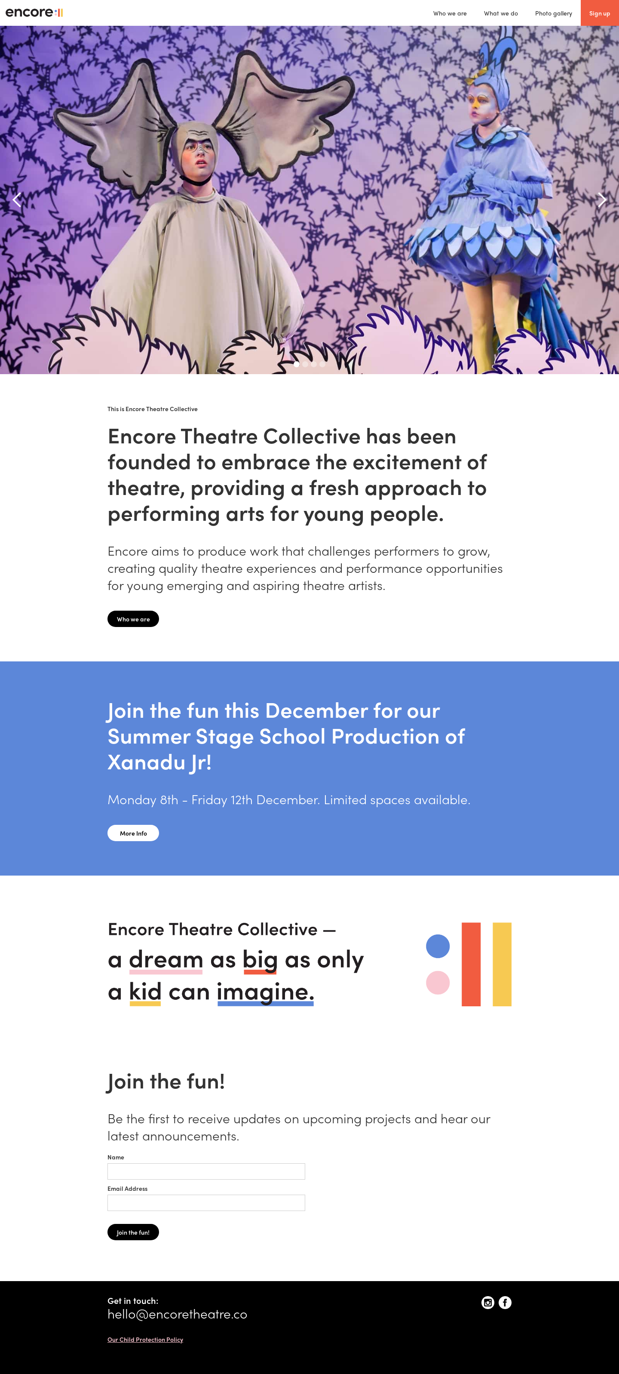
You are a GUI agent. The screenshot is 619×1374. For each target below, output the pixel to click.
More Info (133, 833)
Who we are (450, 13)
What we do (501, 13)
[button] (17, 200)
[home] (34, 12)
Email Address (127, 1188)
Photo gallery (553, 13)
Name (115, 1157)
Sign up (599, 13)
